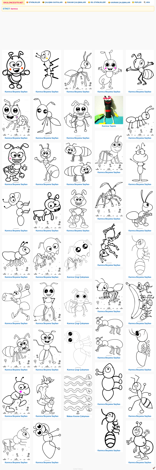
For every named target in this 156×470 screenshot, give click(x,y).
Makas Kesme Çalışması (78, 416)
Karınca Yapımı (109, 126)
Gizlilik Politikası (78, 469)
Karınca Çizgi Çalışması (78, 277)
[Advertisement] (75, 29)
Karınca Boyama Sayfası (16, 92)
